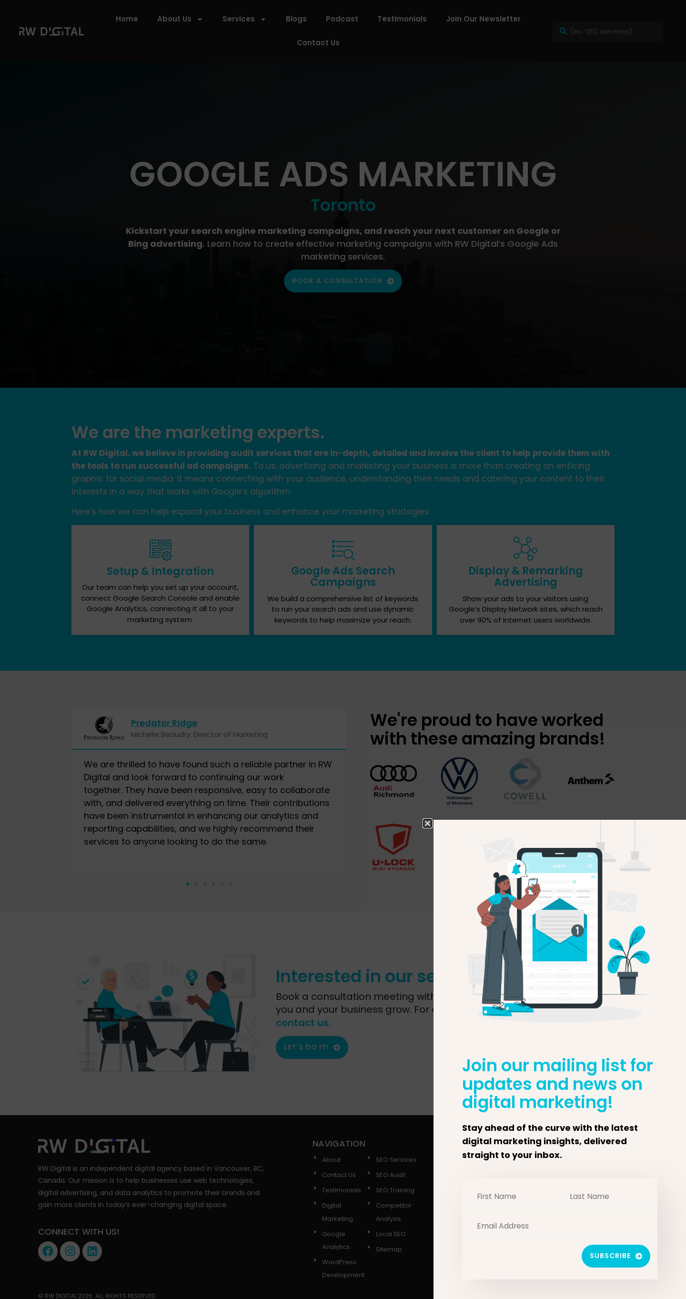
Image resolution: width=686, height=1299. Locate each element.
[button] (427, 823)
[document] (343, 649)
